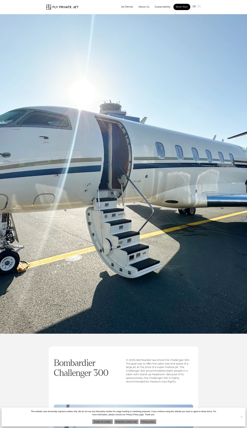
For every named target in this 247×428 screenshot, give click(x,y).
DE (194, 6)
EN (199, 6)
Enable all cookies (102, 422)
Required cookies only (126, 422)
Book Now (182, 7)
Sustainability (162, 7)
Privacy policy (148, 422)
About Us (143, 7)
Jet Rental (127, 7)
